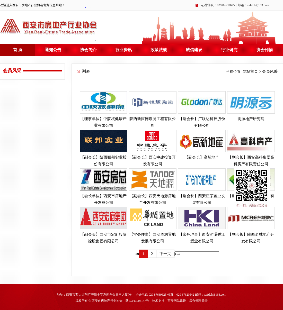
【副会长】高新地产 (201, 157)
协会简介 (88, 50)
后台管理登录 (198, 301)
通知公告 (53, 50)
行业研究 (229, 50)
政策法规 (159, 50)
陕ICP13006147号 (137, 301)
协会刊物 (264, 50)
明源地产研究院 (250, 119)
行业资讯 (123, 50)
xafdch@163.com (258, 5)
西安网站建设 (176, 301)
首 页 (17, 50)
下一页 (165, 254)
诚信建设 (194, 50)
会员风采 (270, 71)
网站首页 (250, 71)
